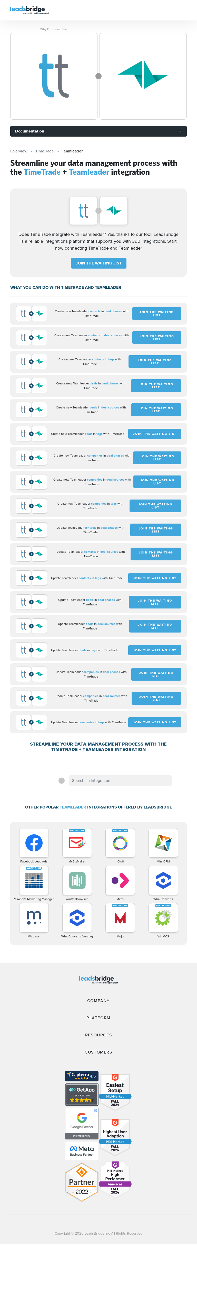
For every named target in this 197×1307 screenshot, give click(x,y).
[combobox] (120, 780)
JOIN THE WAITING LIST (99, 263)
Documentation (29, 131)
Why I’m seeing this (53, 29)
